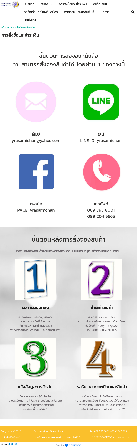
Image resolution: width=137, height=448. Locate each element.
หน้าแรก (5, 27)
